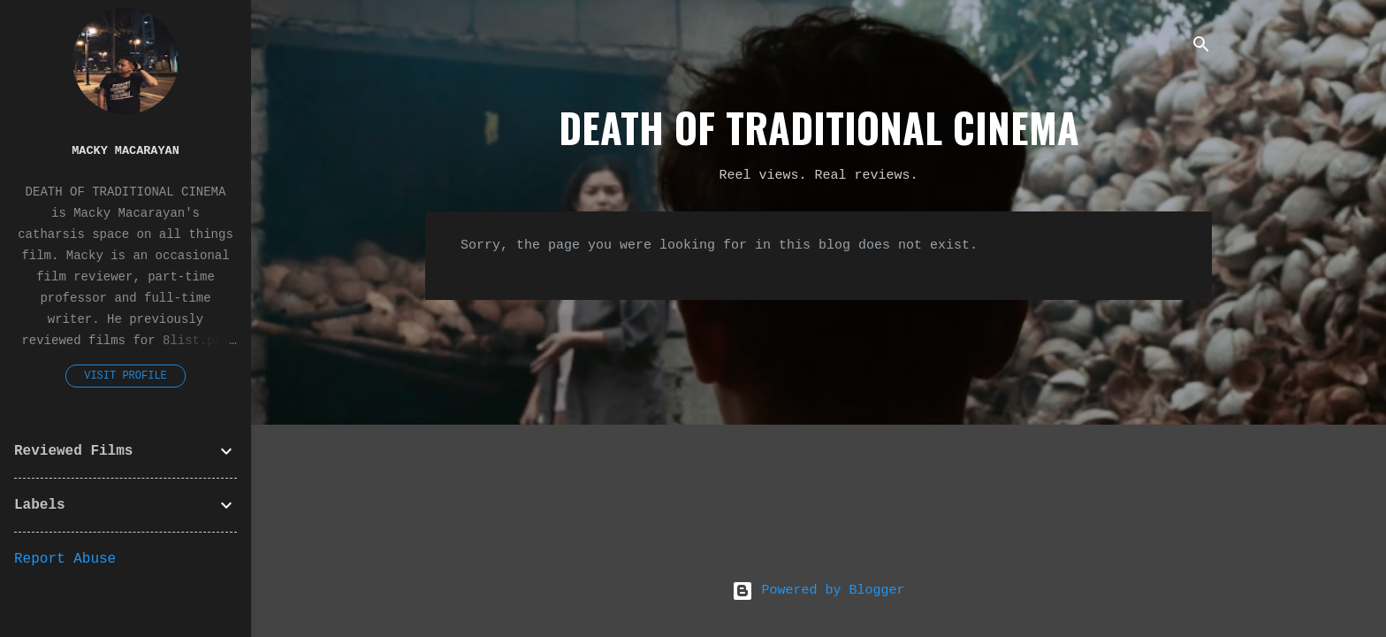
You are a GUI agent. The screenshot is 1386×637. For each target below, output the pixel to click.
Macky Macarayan (125, 150)
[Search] (1201, 48)
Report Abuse (65, 559)
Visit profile (125, 376)
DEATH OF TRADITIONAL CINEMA (819, 127)
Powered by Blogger (818, 590)
